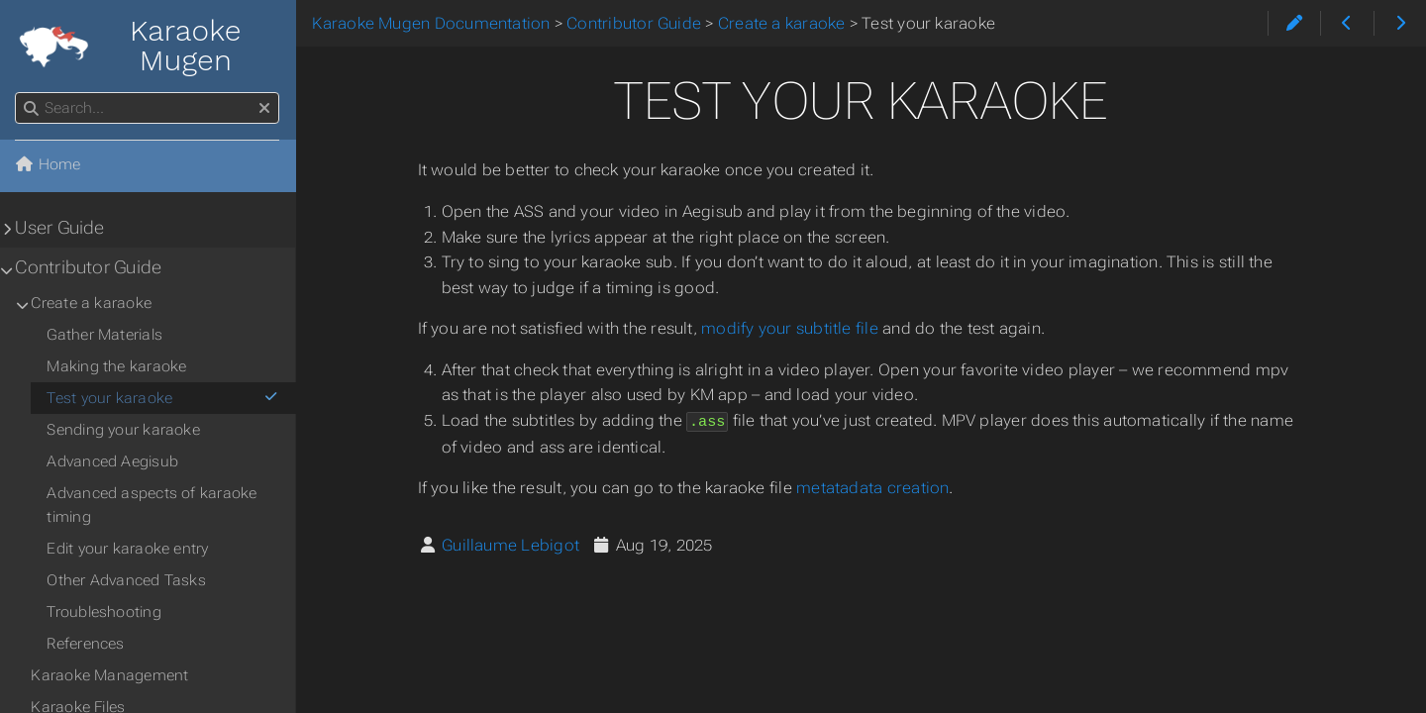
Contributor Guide (89, 267)
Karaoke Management (110, 675)
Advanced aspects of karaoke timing (152, 505)
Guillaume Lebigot (511, 544)
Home (48, 164)
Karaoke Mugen (129, 45)
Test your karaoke (164, 398)
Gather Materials (105, 335)
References (86, 644)
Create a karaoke (92, 303)
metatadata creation (873, 486)
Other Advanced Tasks (127, 580)
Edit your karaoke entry (128, 549)
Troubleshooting (104, 612)
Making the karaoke (117, 366)
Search (17, 92)
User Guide (60, 228)
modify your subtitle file (790, 328)
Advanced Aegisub (113, 461)
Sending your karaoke (124, 430)
